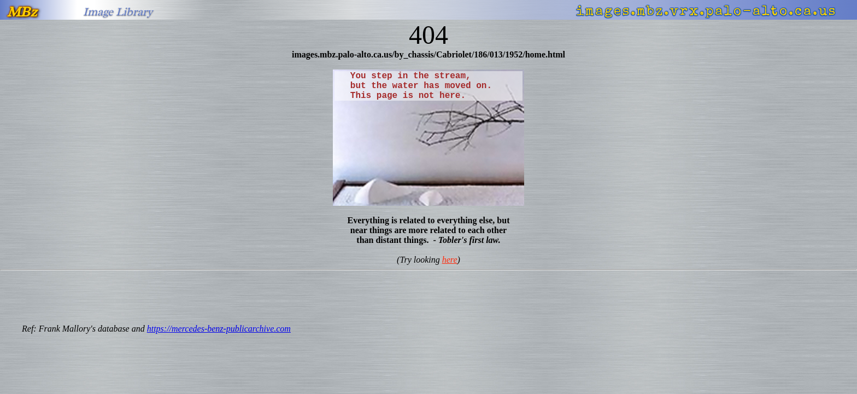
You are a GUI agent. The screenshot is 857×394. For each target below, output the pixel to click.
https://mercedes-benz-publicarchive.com (219, 328)
